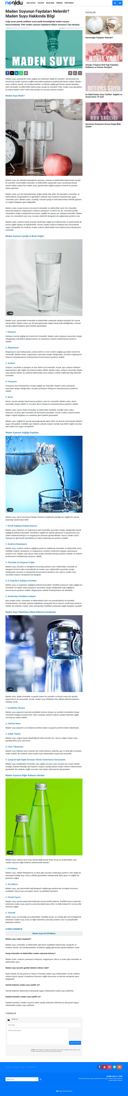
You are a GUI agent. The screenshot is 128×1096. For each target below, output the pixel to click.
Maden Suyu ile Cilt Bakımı (44, 933)
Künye (16, 1067)
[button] (70, 73)
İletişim (23, 1067)
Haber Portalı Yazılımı (65, 1091)
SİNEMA (59, 3)
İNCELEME (50, 3)
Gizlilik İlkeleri (32, 1067)
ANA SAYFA (31, 3)
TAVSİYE (41, 3)
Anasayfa (8, 1067)
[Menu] (120, 3)
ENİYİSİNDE (69, 3)
